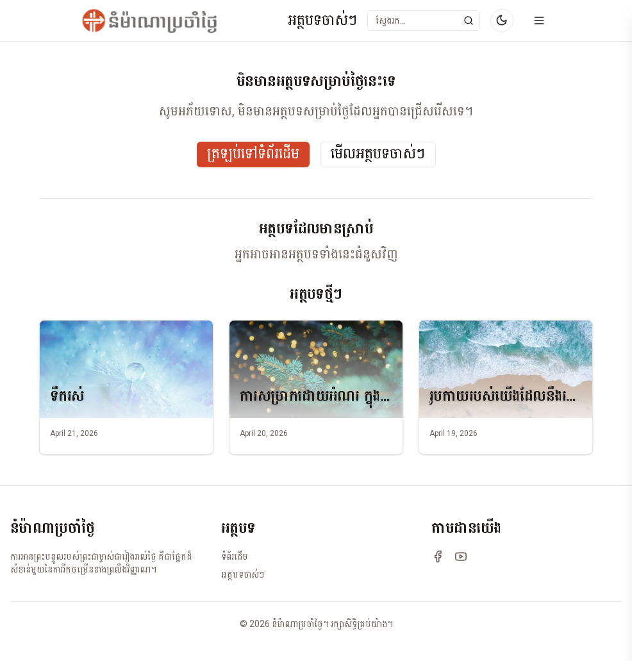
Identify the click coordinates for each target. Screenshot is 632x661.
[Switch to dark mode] (501, 20)
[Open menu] (539, 20)
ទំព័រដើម (234, 556)
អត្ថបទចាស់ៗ (322, 20)
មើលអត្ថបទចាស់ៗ (378, 154)
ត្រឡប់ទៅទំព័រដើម (253, 154)
